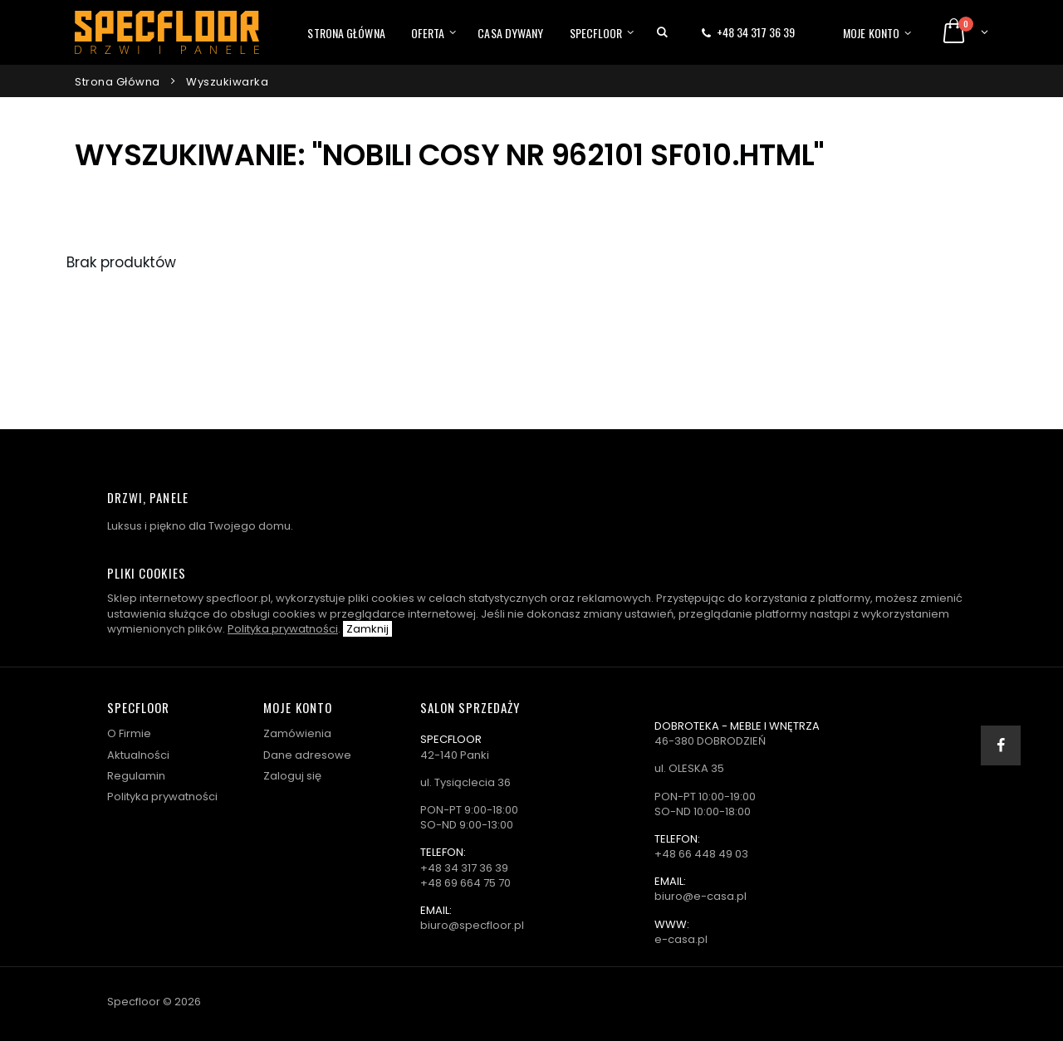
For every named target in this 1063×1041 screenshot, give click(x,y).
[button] (662, 32)
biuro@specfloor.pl (472, 925)
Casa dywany (510, 33)
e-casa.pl (681, 939)
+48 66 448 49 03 (701, 854)
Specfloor (596, 33)
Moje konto (871, 33)
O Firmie (129, 733)
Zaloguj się (292, 776)
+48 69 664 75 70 (465, 883)
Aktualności (138, 755)
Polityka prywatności (283, 629)
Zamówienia (297, 733)
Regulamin (136, 776)
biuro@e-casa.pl (700, 896)
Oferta (428, 33)
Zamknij (367, 629)
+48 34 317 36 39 (756, 32)
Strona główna (346, 33)
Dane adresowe (307, 755)
